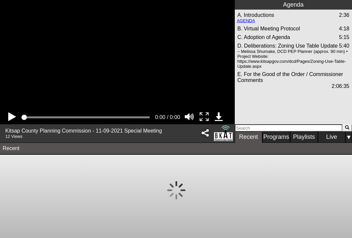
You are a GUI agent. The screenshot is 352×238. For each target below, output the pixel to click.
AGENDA (246, 20)
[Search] (288, 128)
